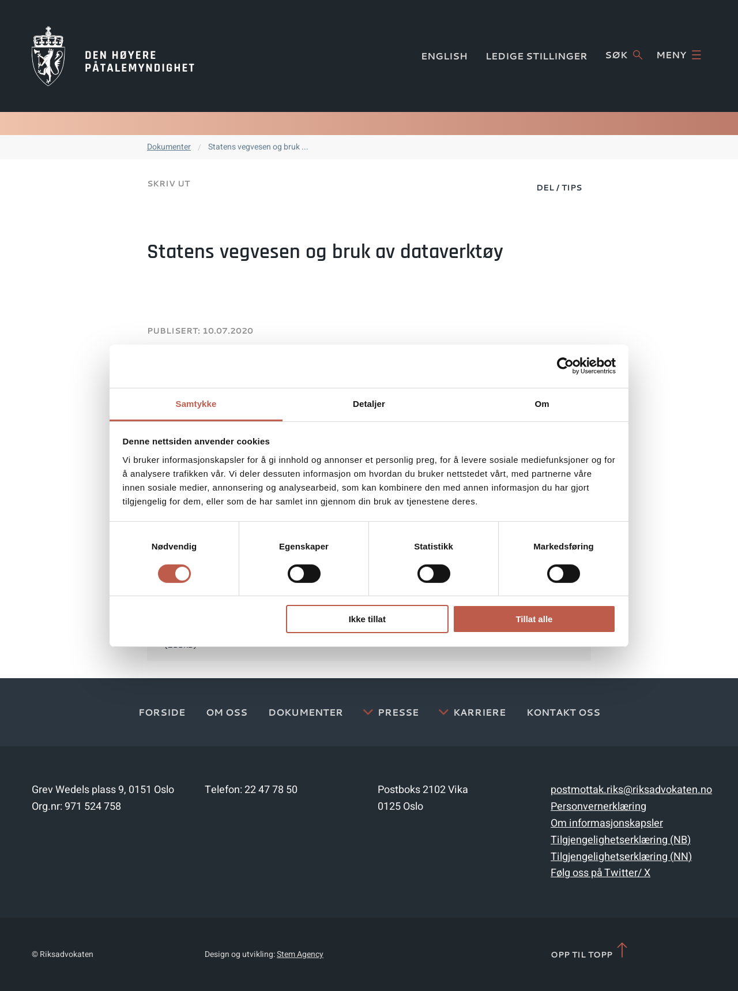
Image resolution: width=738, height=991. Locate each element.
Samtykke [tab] (196, 403)
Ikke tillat (367, 619)
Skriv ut (168, 183)
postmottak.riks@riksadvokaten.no (631, 790)
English (444, 55)
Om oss (226, 712)
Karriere (479, 712)
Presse (398, 712)
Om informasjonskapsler (607, 823)
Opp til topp (590, 951)
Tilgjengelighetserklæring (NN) (621, 857)
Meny (678, 54)
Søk (623, 54)
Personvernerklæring (598, 806)
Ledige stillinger (536, 55)
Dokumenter (169, 147)
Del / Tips (559, 187)
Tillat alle (533, 619)
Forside (161, 712)
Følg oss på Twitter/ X (600, 873)
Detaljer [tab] (369, 403)
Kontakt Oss (563, 712)
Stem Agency (300, 954)
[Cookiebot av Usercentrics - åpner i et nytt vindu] (565, 366)
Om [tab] (541, 403)
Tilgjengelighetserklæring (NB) (621, 840)
